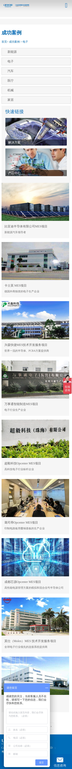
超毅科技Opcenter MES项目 (22, 463)
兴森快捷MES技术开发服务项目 (26, 344)
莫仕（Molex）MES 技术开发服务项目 (30, 641)
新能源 (12, 51)
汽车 (10, 71)
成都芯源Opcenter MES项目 (22, 581)
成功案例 (14, 41)
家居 (10, 99)
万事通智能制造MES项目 (21, 404)
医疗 (10, 80)
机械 (10, 90)
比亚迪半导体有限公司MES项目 (26, 226)
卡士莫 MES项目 (15, 285)
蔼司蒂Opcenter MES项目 (21, 522)
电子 (25, 41)
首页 (4, 41)
